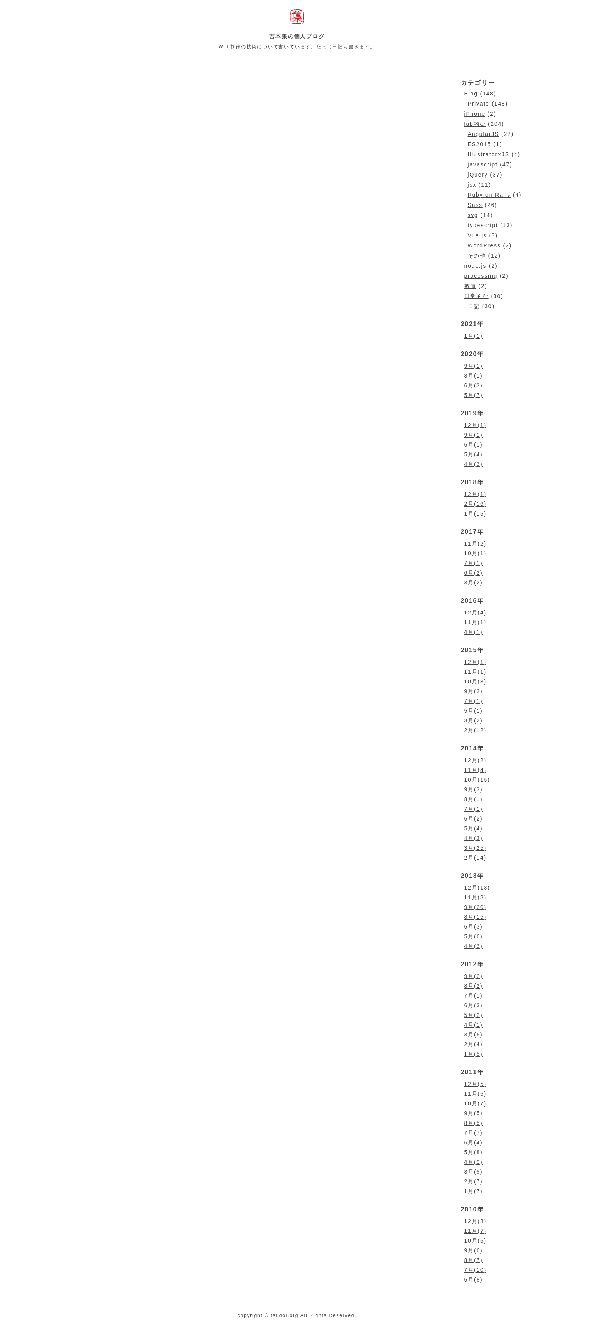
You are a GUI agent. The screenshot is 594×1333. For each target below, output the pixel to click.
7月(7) (473, 1133)
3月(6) (473, 1034)
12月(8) (475, 1221)
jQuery (478, 174)
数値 (470, 286)
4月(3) (473, 464)
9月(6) (473, 1250)
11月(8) (475, 897)
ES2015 (480, 144)
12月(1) (475, 425)
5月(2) (473, 1015)
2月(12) (475, 730)
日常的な (476, 296)
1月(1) (473, 336)
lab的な (475, 124)
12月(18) (477, 888)
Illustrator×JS (488, 154)
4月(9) (473, 1162)
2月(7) (473, 1181)
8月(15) (475, 917)
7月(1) (473, 563)
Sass (475, 205)
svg (473, 215)
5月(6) (473, 936)
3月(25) (475, 848)
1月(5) (473, 1054)
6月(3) (473, 385)
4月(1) (473, 632)
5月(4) (473, 454)
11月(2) (475, 543)
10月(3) (475, 681)
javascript (483, 164)
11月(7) (475, 1231)
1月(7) (473, 1191)
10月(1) (475, 553)
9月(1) (473, 366)
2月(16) (475, 504)
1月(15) (475, 513)
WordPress (484, 245)
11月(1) (475, 622)
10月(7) (475, 1103)
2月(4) (473, 1044)
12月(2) (475, 760)
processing (481, 276)
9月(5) (473, 1113)
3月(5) (473, 1172)
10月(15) (477, 780)
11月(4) (475, 770)
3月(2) (473, 582)
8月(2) (473, 986)
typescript (483, 225)
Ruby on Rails (489, 195)
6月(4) (473, 1142)
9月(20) (475, 907)
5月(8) (473, 1152)
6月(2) (473, 573)
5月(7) (473, 395)
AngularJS (483, 134)
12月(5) (475, 1084)
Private (479, 104)
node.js (475, 266)
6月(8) (473, 1280)
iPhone (474, 114)
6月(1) (473, 444)
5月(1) (473, 711)
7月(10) (475, 1270)
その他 (477, 255)
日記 (474, 306)
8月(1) (473, 376)
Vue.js (477, 235)
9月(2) (473, 691)
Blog (471, 93)
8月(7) (473, 1260)
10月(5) (475, 1241)
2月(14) (475, 858)
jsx (472, 185)
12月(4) (475, 612)
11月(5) (475, 1094)
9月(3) (473, 789)
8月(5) (473, 1123)
